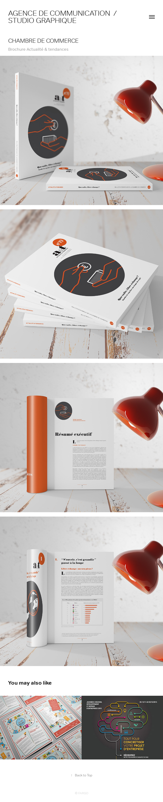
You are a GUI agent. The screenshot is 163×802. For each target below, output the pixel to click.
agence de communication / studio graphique (64, 17)
